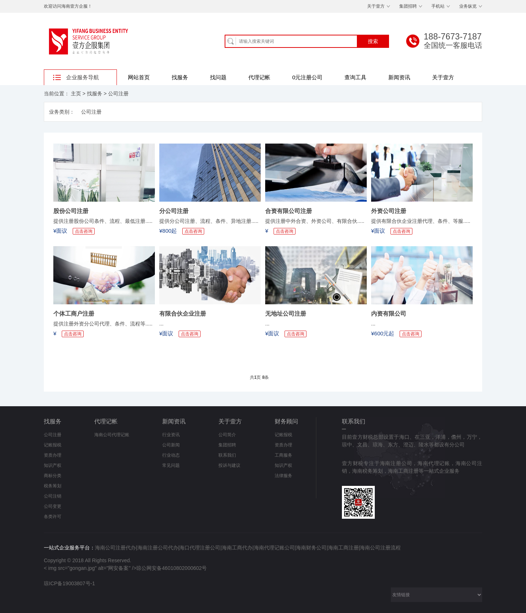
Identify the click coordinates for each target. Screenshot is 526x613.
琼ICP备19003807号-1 (69, 583)
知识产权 (52, 465)
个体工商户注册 (73, 314)
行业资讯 (171, 434)
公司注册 (118, 93)
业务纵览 (468, 6)
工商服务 (283, 455)
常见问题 (171, 465)
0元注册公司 (307, 77)
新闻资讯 (399, 77)
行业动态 (171, 455)
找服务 (180, 77)
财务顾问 (286, 421)
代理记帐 (259, 77)
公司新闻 (171, 445)
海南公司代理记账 (111, 434)
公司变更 (52, 506)
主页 (76, 93)
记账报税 (52, 445)
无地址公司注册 (285, 314)
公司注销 (52, 496)
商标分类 (52, 475)
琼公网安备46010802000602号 (171, 568)
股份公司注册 (70, 211)
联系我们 (227, 455)
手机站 (438, 6)
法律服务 (283, 475)
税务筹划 (52, 485)
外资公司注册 (388, 211)
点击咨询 (83, 231)
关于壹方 (376, 6)
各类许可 (52, 516)
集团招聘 (408, 6)
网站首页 (139, 77)
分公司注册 (173, 211)
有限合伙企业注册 (182, 314)
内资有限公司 (388, 314)
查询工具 (355, 77)
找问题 (218, 77)
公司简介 (227, 434)
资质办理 (52, 455)
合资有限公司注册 (288, 211)
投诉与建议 (229, 465)
